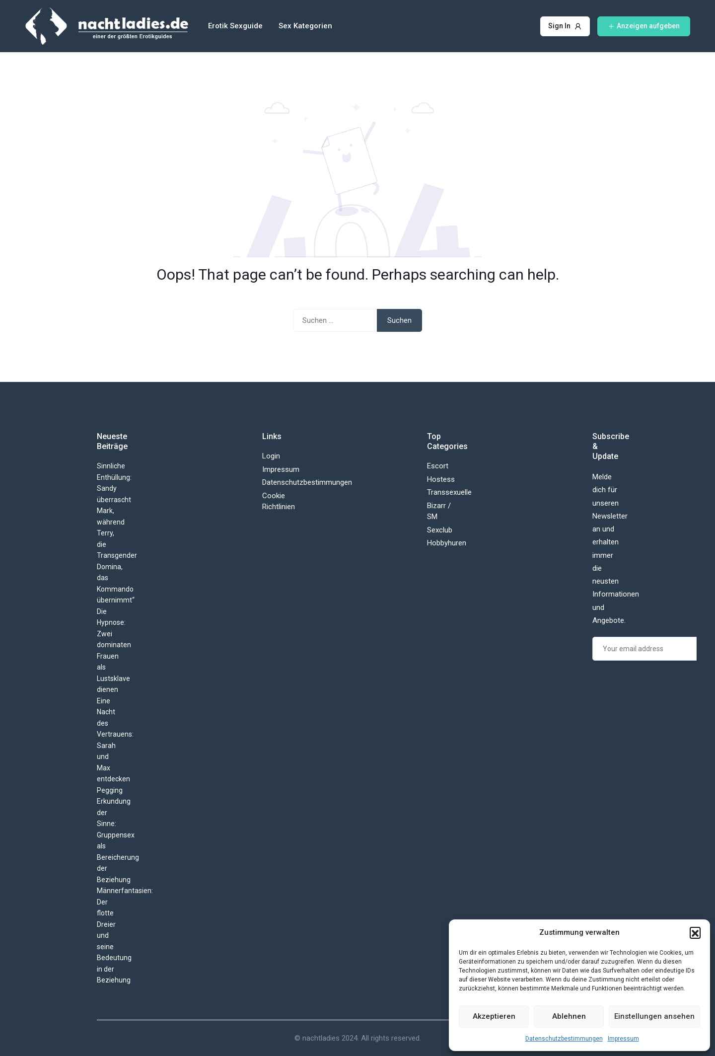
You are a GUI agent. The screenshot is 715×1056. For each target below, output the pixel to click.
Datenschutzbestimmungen (564, 1038)
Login (271, 456)
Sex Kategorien (305, 25)
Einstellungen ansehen (654, 1016)
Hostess (441, 479)
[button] (695, 932)
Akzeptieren (494, 1016)
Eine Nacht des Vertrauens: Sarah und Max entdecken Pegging (115, 745)
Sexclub (439, 530)
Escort (437, 465)
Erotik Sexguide (235, 25)
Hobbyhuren (446, 542)
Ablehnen (569, 1016)
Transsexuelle (449, 492)
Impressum (623, 1038)
